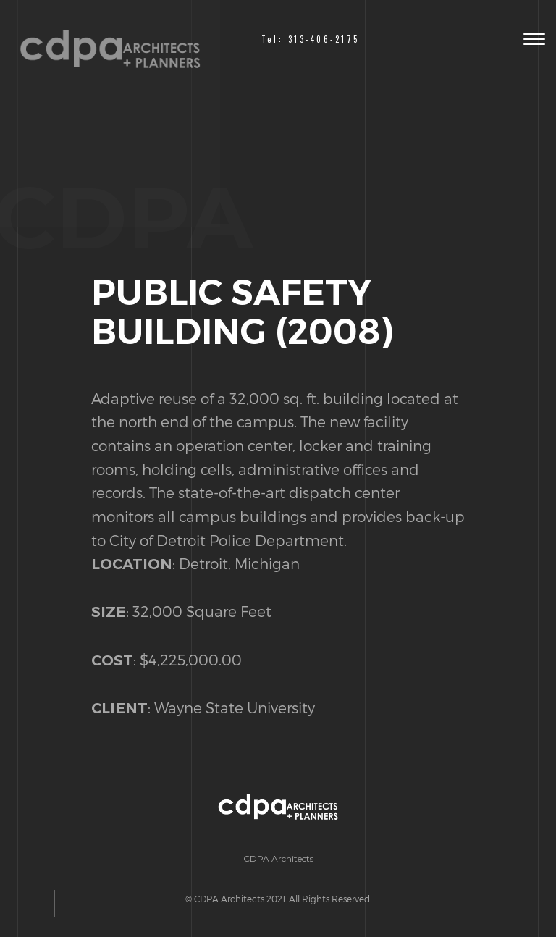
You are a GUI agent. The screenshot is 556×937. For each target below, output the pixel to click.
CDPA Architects (278, 858)
